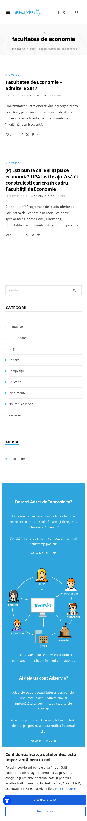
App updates (18, 338)
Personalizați (45, 811)
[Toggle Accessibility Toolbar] (7, 801)
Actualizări (16, 327)
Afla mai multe (43, 553)
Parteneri (15, 415)
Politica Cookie (65, 788)
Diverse (14, 74)
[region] (43, 784)
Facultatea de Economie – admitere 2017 (33, 85)
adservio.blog (40, 95)
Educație (15, 382)
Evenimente (17, 393)
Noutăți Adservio (21, 404)
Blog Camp (16, 349)
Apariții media (19, 459)
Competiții (16, 371)
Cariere (14, 360)
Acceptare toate (45, 799)
